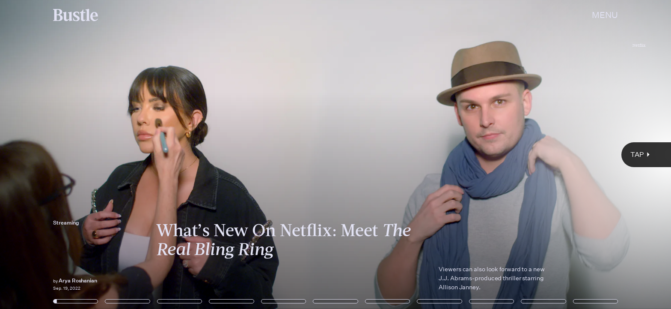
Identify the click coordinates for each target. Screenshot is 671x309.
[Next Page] (446, 154)
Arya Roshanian (78, 280)
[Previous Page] (110, 154)
